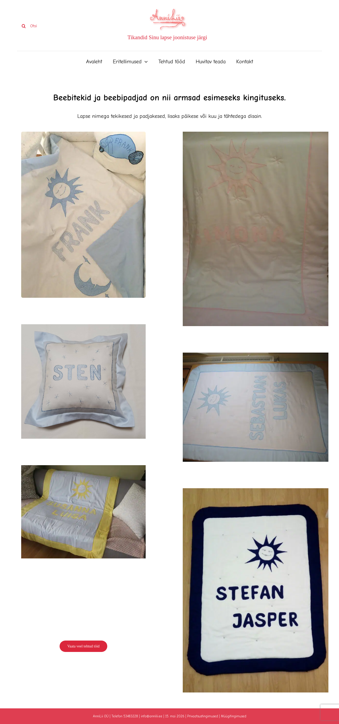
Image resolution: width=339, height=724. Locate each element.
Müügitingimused (233, 716)
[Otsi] (47, 26)
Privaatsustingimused (202, 716)
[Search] (23, 26)
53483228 (130, 716)
